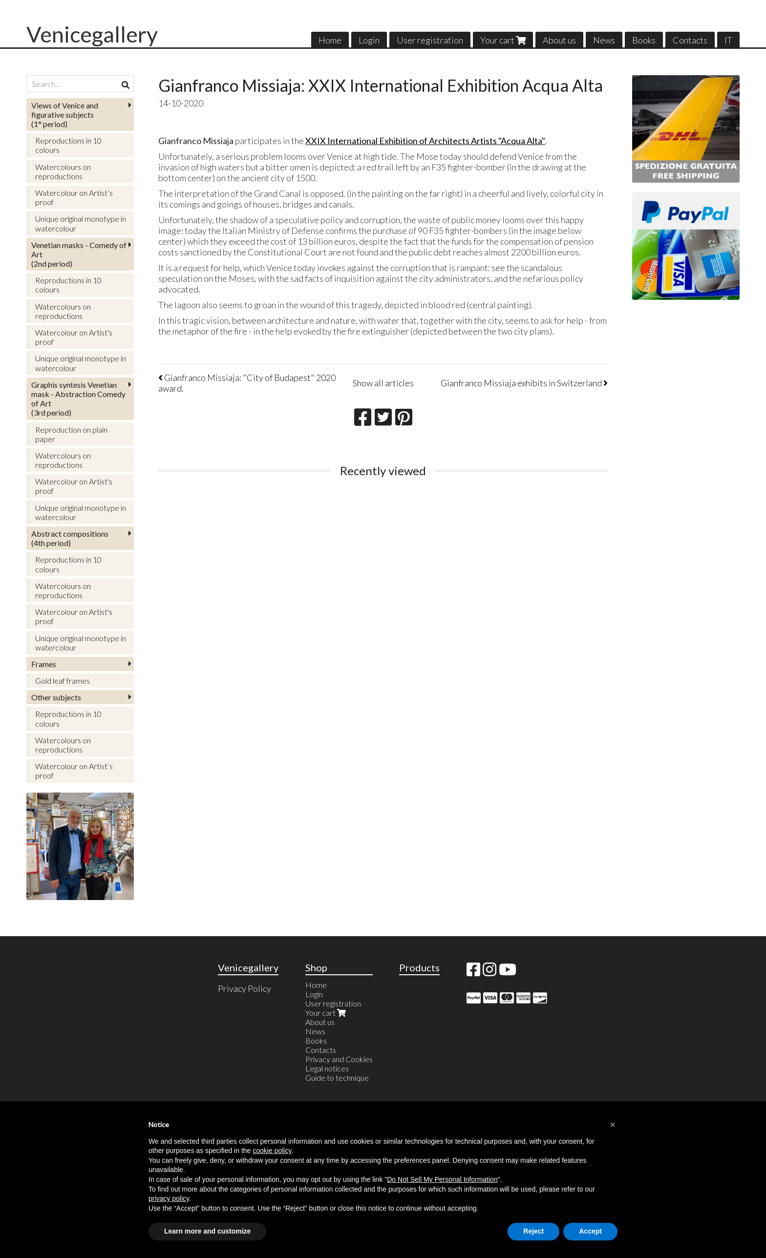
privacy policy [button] (169, 1198)
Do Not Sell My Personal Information (442, 1179)
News (604, 40)
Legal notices (327, 1068)
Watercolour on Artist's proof (73, 337)
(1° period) (64, 114)
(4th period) (69, 538)
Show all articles (383, 382)
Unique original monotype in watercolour (80, 223)
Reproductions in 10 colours (68, 145)
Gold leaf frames (62, 680)
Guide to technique (337, 1077)
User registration (430, 40)
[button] (612, 1124)
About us (559, 40)
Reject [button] (533, 1231)
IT (728, 40)
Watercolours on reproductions (63, 171)
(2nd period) (79, 254)
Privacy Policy (244, 988)
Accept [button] (590, 1231)
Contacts (690, 40)
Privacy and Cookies (339, 1059)
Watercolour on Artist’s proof (74, 197)
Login (369, 40)
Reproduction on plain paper (71, 434)
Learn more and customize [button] (207, 1231)
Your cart (503, 40)
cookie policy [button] (272, 1150)
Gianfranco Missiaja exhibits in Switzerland (524, 382)
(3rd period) (78, 399)
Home (330, 40)
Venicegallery (92, 34)
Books (644, 40)
